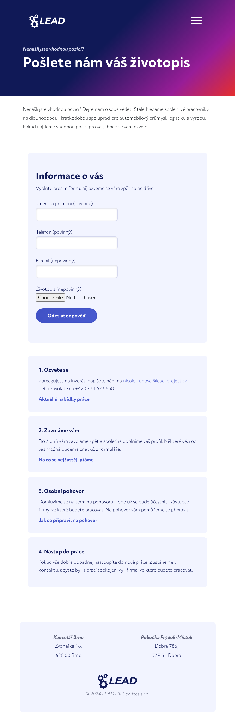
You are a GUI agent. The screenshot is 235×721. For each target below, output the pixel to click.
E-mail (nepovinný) (55, 260)
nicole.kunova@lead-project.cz (155, 380)
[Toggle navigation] (196, 21)
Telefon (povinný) (54, 232)
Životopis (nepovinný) (58, 289)
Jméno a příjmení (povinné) (64, 203)
